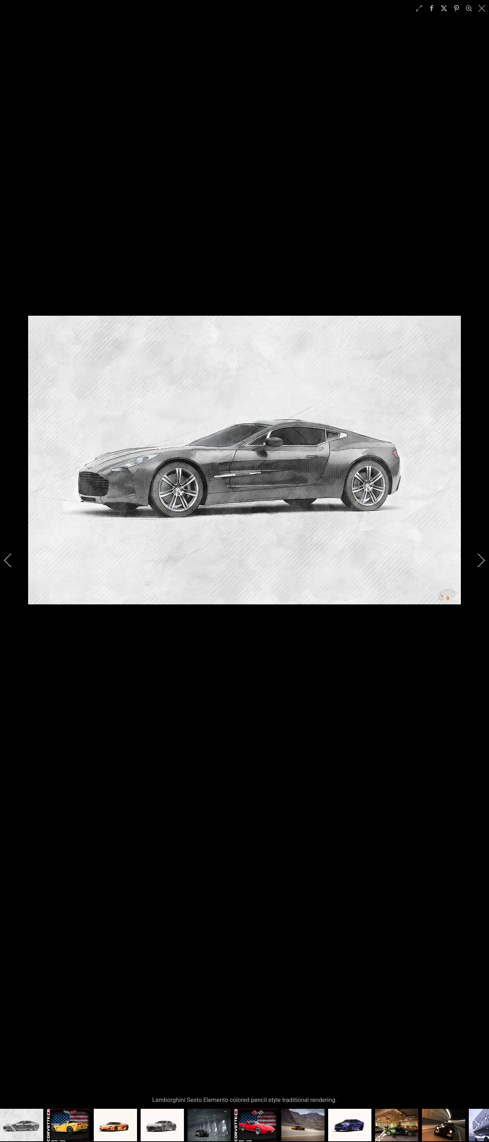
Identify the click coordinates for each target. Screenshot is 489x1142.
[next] (476, 560)
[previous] (12, 560)
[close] (482, 8)
